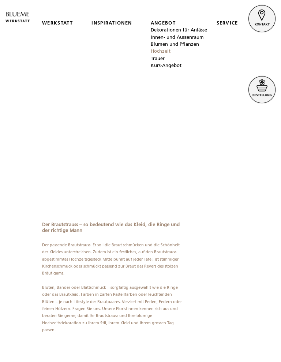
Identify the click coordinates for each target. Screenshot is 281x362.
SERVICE (227, 23)
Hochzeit (161, 51)
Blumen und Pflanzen (175, 44)
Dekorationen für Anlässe (179, 30)
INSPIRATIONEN (111, 23)
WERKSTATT (57, 23)
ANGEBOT (163, 23)
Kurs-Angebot (166, 65)
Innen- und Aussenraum (177, 37)
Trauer (158, 58)
